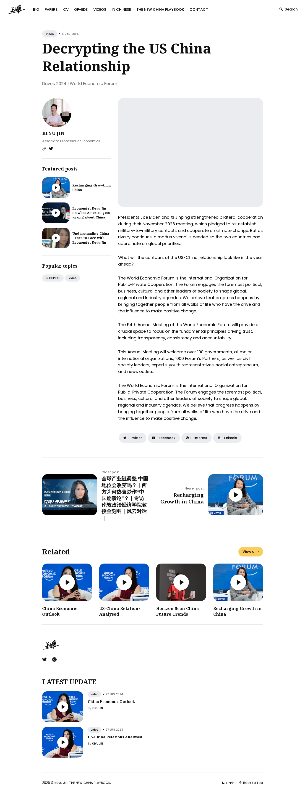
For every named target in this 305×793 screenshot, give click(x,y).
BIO (36, 9)
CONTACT (199, 9)
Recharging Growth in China (91, 187)
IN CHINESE (121, 9)
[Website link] (44, 148)
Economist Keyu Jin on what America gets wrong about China (91, 212)
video (50, 34)
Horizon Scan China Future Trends (177, 611)
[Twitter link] (51, 148)
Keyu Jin (61, 782)
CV (66, 9)
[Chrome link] (54, 659)
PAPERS (51, 9)
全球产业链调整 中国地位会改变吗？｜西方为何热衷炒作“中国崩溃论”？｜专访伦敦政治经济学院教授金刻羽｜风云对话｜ (125, 498)
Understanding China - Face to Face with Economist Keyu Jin (90, 238)
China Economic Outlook (111, 701)
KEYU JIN (53, 133)
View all (250, 551)
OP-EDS (81, 9)
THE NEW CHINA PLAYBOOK (160, 9)
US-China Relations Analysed (115, 737)
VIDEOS (99, 9)
